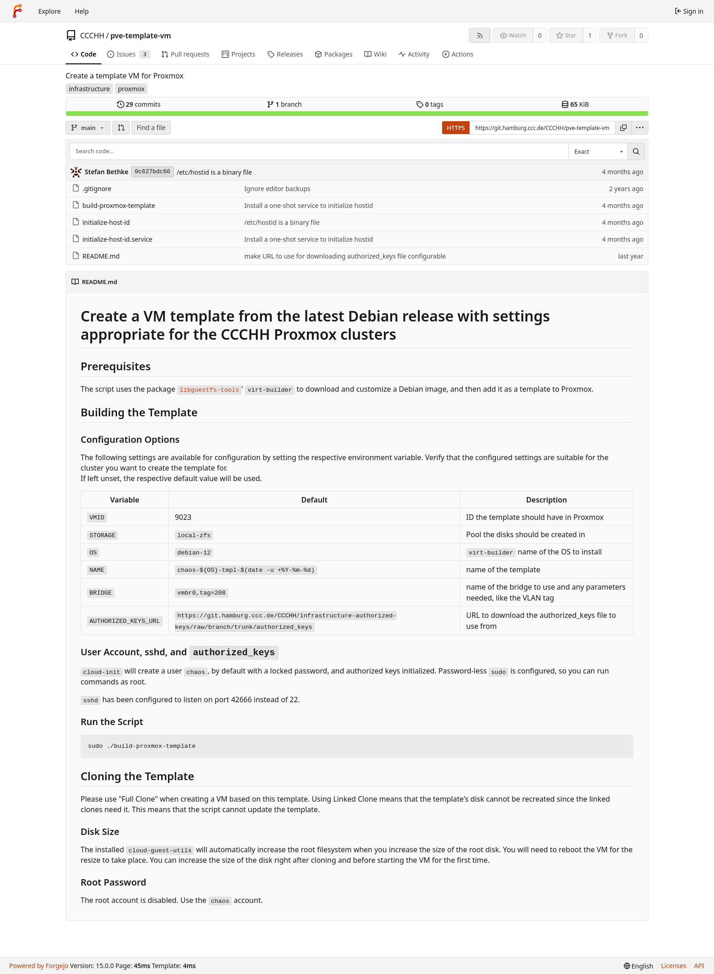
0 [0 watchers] (540, 35)
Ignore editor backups (277, 188)
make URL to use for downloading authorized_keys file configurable (345, 256)
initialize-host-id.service (112, 239)
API (699, 965)
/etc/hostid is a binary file (214, 172)
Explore (49, 11)
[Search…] (636, 151)
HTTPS (456, 128)
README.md (96, 256)
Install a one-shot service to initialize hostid (308, 205)
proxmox (131, 88)
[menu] (639, 128)
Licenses (674, 965)
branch (284, 104)
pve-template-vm (140, 35)
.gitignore (92, 188)
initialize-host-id (101, 222)
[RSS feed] (479, 35)
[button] (121, 128)
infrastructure (89, 88)
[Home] (17, 11)
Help (82, 11)
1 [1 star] (590, 35)
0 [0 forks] (641, 35)
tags (429, 104)
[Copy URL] (623, 128)
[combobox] (597, 151)
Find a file (151, 127)
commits (139, 104)
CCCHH (92, 35)
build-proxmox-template (113, 205)
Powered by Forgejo (38, 965)
